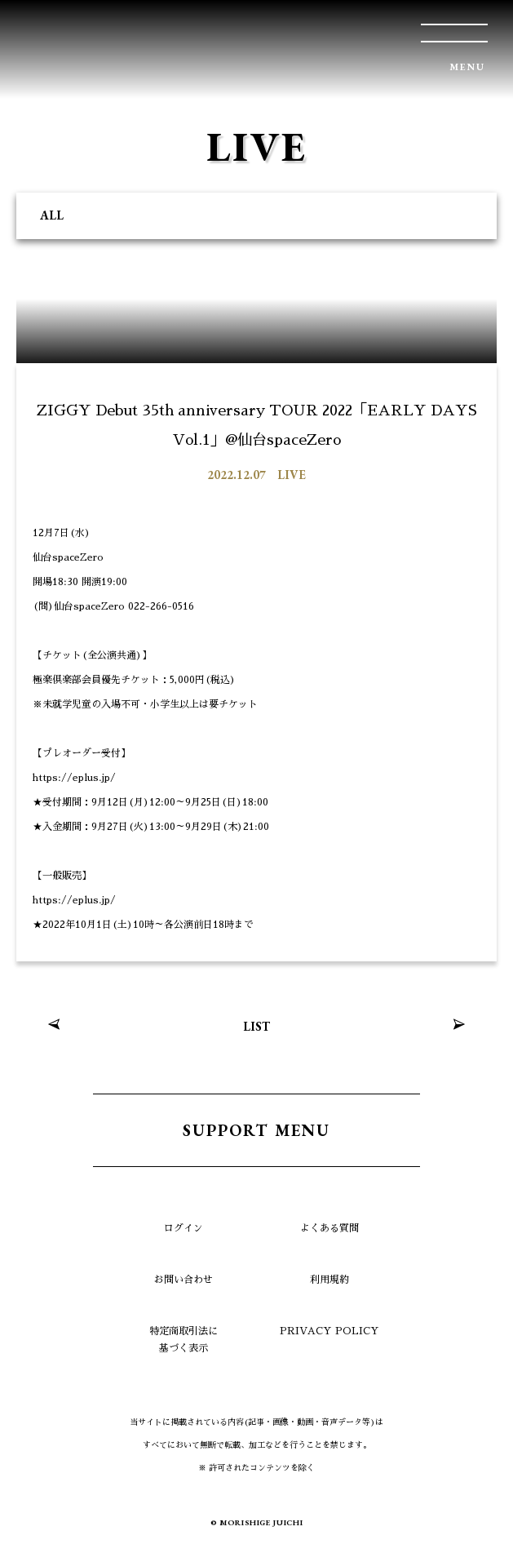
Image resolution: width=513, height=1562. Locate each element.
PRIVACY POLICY (329, 1331)
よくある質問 (329, 1228)
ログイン (183, 1228)
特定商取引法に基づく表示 (183, 1339)
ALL (52, 215)
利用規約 (329, 1280)
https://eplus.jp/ (74, 778)
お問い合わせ (183, 1280)
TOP (476, 1525)
